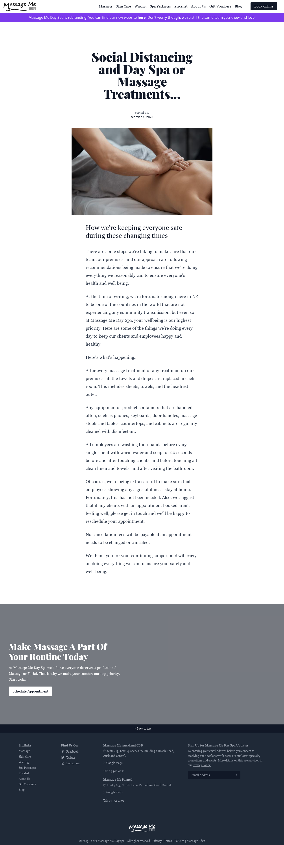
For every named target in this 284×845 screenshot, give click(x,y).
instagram (70, 763)
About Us (198, 6)
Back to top (142, 728)
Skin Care (123, 6)
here (142, 17)
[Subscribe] (236, 775)
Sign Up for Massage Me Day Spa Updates (218, 745)
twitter (68, 757)
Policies (179, 841)
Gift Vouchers (220, 6)
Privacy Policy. (202, 765)
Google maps (113, 763)
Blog (238, 6)
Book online (263, 6)
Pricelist (181, 6)
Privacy (157, 841)
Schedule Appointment (30, 691)
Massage (105, 6)
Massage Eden (196, 841)
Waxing (140, 6)
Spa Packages (160, 6)
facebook (69, 751)
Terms (168, 841)
